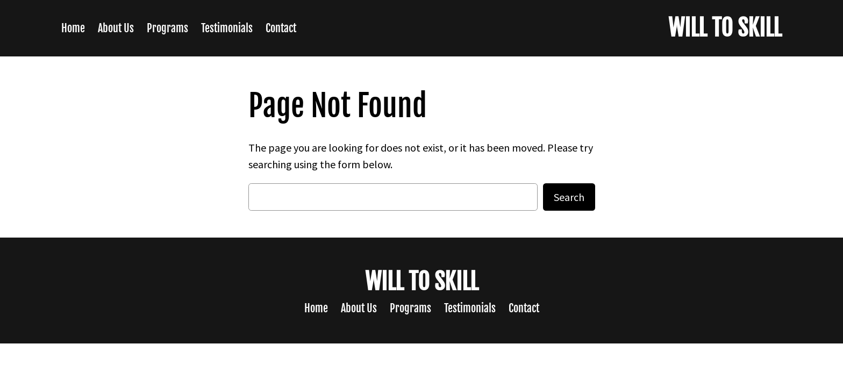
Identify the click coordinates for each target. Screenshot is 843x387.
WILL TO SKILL (725, 28)
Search (569, 197)
